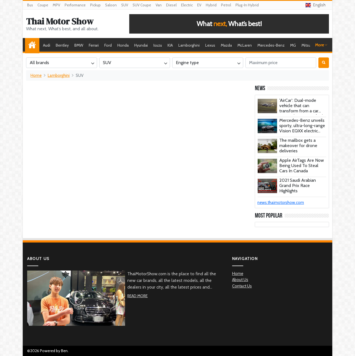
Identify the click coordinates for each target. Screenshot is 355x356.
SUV (124, 5)
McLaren (244, 45)
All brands (39, 62)
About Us (240, 279)
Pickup (95, 5)
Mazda (226, 45)
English (315, 4)
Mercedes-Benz (271, 45)
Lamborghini (189, 45)
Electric (187, 5)
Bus (30, 5)
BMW (78, 45)
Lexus (210, 45)
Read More (137, 295)
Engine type (187, 62)
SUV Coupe (142, 5)
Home (33, 45)
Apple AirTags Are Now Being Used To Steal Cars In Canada (301, 165)
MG (293, 45)
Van (159, 5)
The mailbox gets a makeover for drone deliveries (298, 145)
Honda (123, 45)
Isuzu (157, 45)
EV (199, 5)
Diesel (171, 5)
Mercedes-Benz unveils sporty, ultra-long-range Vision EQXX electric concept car (302, 128)
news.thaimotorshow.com (280, 202)
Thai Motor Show (59, 21)
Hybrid (211, 5)
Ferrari (94, 45)
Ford (108, 45)
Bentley (62, 45)
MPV (56, 5)
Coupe (42, 5)
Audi (46, 45)
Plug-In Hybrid (247, 5)
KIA (170, 45)
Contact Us (242, 286)
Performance (75, 5)
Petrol (226, 5)
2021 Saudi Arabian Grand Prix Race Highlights (297, 185)
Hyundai (141, 45)
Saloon (111, 5)
